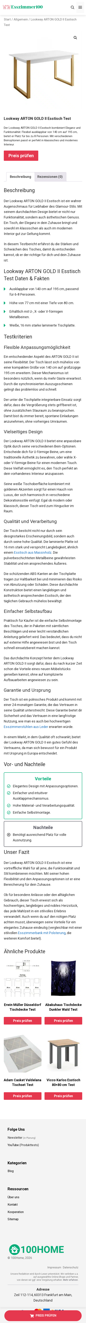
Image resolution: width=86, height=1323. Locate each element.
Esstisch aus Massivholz (33, 552)
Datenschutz (70, 1267)
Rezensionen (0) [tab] (50, 177)
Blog (11, 1171)
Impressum (54, 1267)
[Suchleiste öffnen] (72, 7)
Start (7, 19)
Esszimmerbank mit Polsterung (42, 933)
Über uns (13, 1197)
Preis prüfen (21, 155)
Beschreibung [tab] (20, 177)
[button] (75, 37)
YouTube (13, 1145)
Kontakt (13, 1204)
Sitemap (13, 1219)
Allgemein (21, 19)
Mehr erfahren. (70, 1280)
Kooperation (16, 1212)
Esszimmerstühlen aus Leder (26, 727)
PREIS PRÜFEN (43, 1315)
